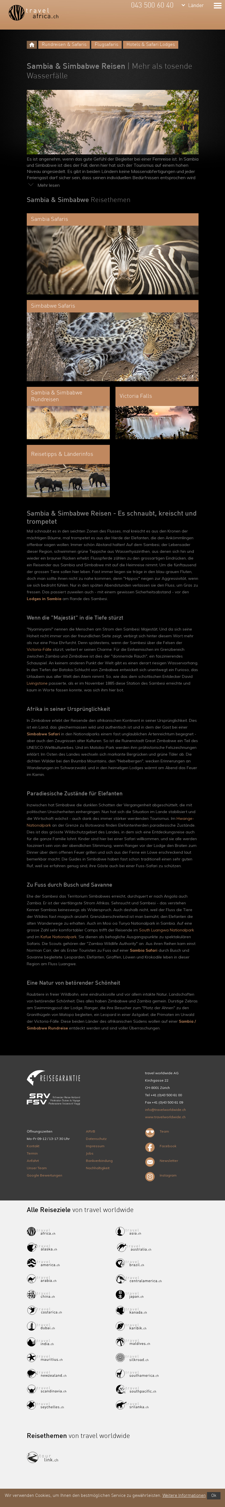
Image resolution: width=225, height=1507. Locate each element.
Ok (213, 1495)
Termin (32, 1153)
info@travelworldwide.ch (165, 1109)
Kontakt (33, 1146)
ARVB (90, 1131)
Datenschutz (96, 1139)
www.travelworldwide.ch (165, 1117)
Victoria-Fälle (39, 649)
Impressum (95, 1146)
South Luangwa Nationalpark (166, 930)
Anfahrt (33, 1160)
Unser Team (37, 1168)
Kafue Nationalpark (59, 936)
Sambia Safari (143, 950)
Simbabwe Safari (43, 733)
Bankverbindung (99, 1160)
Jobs (89, 1153)
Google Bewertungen (44, 1175)
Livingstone (37, 683)
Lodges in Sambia (44, 598)
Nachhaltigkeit (98, 1168)
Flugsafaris (106, 44)
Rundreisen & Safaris (64, 44)
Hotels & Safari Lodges (150, 44)
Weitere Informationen (184, 1495)
